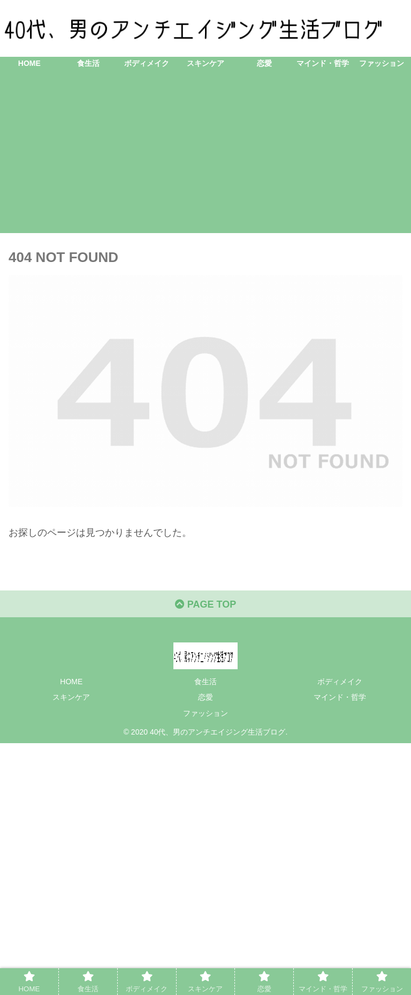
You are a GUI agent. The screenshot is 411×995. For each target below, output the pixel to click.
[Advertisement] (205, 158)
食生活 (205, 681)
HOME (71, 681)
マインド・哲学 (340, 697)
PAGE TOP (205, 604)
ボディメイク (339, 681)
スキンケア (71, 697)
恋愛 (205, 697)
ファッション (205, 713)
